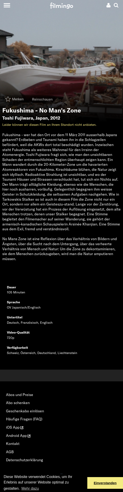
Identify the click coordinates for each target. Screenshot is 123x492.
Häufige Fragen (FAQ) (24, 419)
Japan (41, 118)
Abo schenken (18, 402)
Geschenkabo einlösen (25, 411)
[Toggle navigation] (7, 5)
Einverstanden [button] (105, 483)
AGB (10, 452)
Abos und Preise (19, 394)
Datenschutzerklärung (24, 460)
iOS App (14, 427)
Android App (18, 435)
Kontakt (13, 443)
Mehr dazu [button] (30, 488)
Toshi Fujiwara (17, 118)
